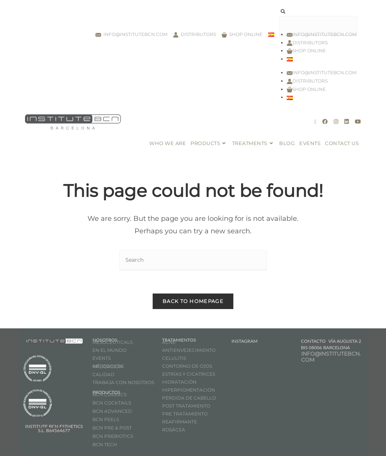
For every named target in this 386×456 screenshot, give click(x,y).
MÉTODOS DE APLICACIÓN (108, 366)
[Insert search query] (193, 260)
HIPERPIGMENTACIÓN (188, 390)
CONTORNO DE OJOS (187, 366)
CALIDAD (103, 374)
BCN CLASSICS (109, 394)
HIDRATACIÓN (179, 382)
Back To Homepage (193, 301)
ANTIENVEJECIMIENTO (189, 350)
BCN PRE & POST (112, 428)
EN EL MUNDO (109, 350)
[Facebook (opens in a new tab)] (325, 121)
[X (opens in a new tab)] (315, 122)
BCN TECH (104, 444)
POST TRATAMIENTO (186, 406)
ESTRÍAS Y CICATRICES (188, 374)
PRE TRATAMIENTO (185, 414)
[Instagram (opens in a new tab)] (336, 121)
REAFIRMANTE (179, 422)
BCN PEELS (105, 419)
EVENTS (101, 358)
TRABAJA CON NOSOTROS (123, 382)
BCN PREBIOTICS (112, 436)
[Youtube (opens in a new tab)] (358, 121)
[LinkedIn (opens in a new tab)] (346, 121)
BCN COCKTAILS (111, 403)
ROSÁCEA (173, 430)
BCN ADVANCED (112, 411)
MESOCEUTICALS (112, 342)
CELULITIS (174, 358)
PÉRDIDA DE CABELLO (189, 398)
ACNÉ (169, 342)
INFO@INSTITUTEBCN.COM (331, 356)
